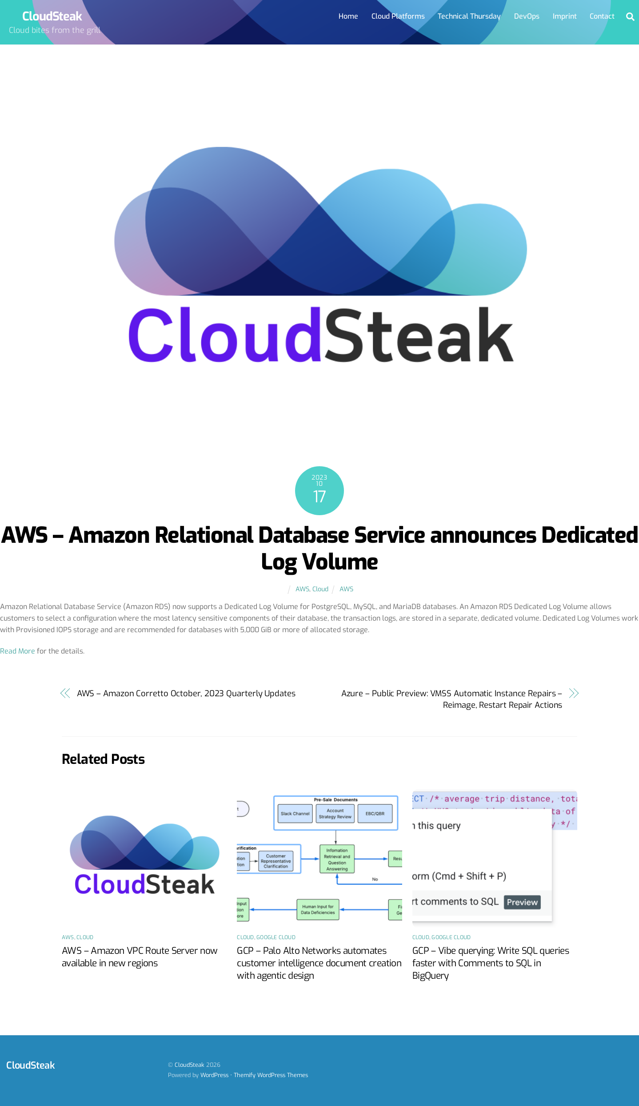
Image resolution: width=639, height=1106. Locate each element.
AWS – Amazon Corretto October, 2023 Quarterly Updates (186, 693)
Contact (602, 16)
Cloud (320, 589)
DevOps (526, 16)
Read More (17, 651)
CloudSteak (189, 1065)
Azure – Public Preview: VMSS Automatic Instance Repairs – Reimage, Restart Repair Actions (452, 699)
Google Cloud (276, 937)
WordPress (214, 1075)
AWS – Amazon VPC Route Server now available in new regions (139, 957)
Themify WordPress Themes (271, 1075)
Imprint (565, 16)
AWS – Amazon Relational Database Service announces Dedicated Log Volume (319, 549)
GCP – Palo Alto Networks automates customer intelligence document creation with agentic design (319, 963)
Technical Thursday (469, 16)
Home (348, 16)
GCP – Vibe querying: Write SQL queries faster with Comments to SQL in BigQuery (490, 963)
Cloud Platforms (398, 16)
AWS (302, 589)
